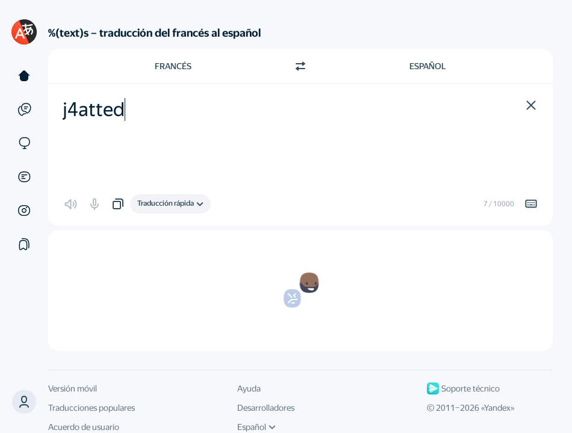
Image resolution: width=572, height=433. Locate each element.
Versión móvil (72, 388)
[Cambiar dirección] (300, 66)
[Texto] (24, 76)
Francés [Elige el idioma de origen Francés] (173, 66)
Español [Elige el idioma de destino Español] (427, 66)
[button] (24, 402)
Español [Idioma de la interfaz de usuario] (256, 427)
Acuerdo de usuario (83, 427)
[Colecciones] (24, 244)
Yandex (497, 408)
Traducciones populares (91, 408)
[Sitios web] (24, 143)
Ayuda (249, 388)
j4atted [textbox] (94, 109)
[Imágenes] (24, 210)
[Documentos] (24, 177)
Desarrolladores (265, 408)
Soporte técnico (463, 388)
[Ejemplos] (24, 109)
